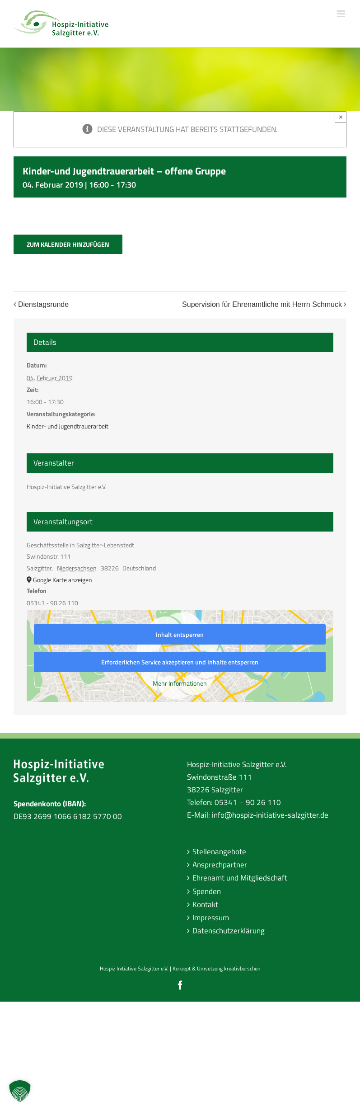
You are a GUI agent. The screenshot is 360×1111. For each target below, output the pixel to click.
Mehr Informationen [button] (180, 683)
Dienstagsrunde (43, 304)
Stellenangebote (219, 851)
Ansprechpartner (219, 865)
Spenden (206, 891)
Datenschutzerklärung (228, 931)
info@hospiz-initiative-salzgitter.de (270, 815)
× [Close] (341, 117)
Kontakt (205, 904)
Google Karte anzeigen (62, 579)
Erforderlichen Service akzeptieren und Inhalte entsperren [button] (180, 662)
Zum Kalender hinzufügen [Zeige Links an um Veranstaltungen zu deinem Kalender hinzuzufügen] (68, 244)
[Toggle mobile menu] (341, 14)
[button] (20, 1091)
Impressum (210, 917)
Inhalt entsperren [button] (180, 634)
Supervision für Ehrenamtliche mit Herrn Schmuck (262, 304)
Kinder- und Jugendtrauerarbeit (67, 426)
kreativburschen (242, 968)
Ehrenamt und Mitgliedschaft (239, 878)
